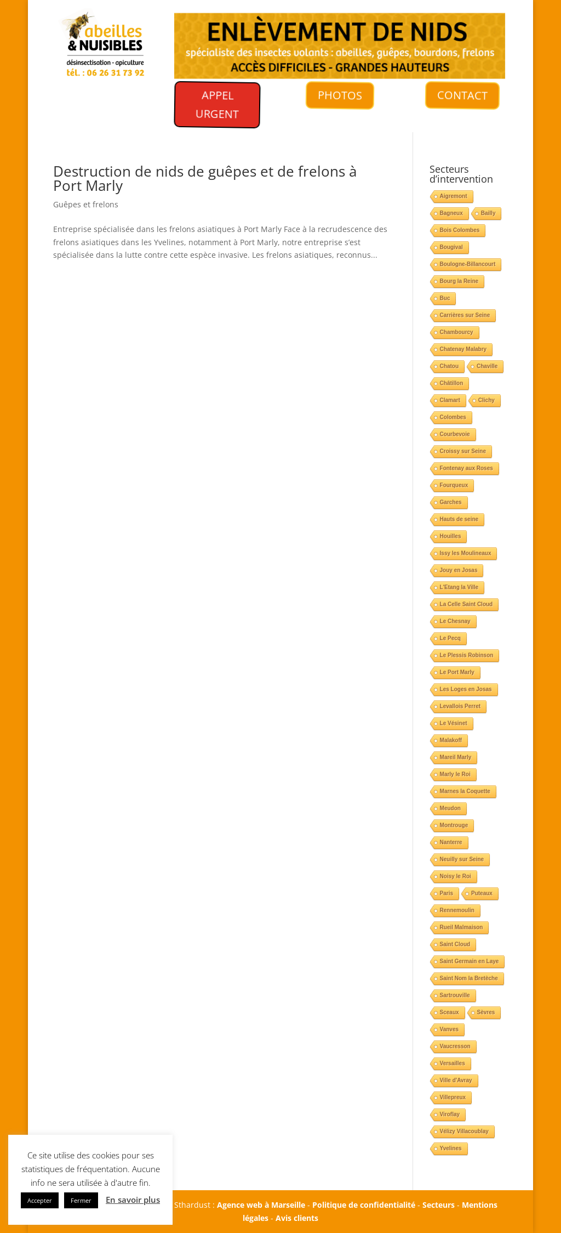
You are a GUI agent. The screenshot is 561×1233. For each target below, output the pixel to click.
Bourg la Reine (459, 281)
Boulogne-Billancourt (468, 264)
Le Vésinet (453, 723)
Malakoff (451, 740)
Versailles (452, 1063)
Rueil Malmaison (461, 927)
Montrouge (454, 825)
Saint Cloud (455, 944)
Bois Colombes (460, 230)
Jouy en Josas (459, 570)
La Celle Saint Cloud (466, 604)
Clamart (450, 400)
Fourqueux (454, 485)
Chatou (449, 366)
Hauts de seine (459, 519)
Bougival (451, 247)
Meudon (450, 808)
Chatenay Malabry (463, 349)
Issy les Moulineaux (465, 553)
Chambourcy (456, 332)
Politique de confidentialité (363, 1205)
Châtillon (451, 383)
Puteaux (482, 893)
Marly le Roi (455, 774)
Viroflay (450, 1114)
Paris (446, 893)
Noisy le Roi (455, 876)
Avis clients (297, 1218)
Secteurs (438, 1205)
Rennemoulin (457, 910)
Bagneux (451, 213)
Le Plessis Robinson (467, 655)
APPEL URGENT (215, 106)
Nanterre (451, 842)
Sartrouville (455, 995)
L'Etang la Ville (459, 587)
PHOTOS (340, 95)
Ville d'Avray (456, 1080)
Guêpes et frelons (85, 204)
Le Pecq (450, 638)
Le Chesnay (455, 621)
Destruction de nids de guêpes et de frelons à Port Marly (205, 178)
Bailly (488, 213)
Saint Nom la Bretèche (469, 978)
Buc (445, 298)
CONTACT (462, 95)
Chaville (487, 366)
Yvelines (451, 1148)
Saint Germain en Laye (469, 961)
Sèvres (486, 1012)
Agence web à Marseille (261, 1205)
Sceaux (449, 1012)
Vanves (449, 1029)
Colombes (453, 417)
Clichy (486, 400)
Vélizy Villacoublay (464, 1131)
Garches (451, 502)
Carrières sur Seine (465, 315)
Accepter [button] (39, 1200)
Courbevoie (455, 434)
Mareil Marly (456, 757)
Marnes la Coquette (465, 791)
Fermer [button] (81, 1200)
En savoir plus (133, 1199)
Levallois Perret (460, 706)
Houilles (450, 536)
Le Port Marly (457, 672)
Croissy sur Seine (463, 451)
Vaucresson (455, 1046)
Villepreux (453, 1097)
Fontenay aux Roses (466, 468)
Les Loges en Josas (466, 689)
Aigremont (453, 196)
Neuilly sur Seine (462, 859)
